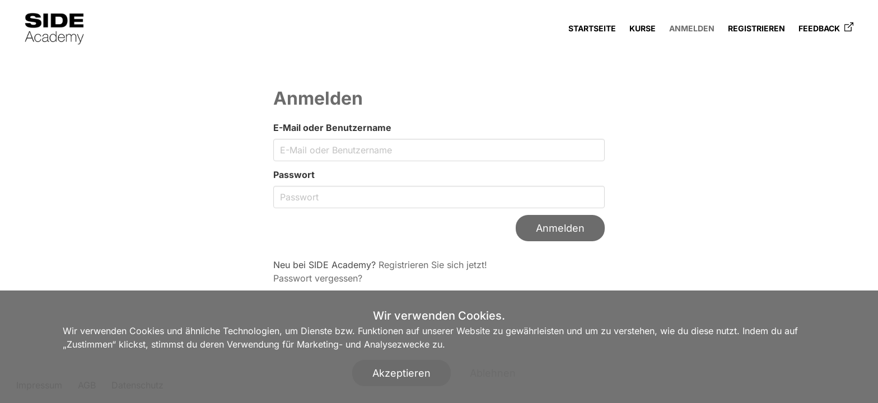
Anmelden (691, 28)
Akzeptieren (401, 373)
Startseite (592, 28)
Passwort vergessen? (317, 278)
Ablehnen (493, 373)
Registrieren (756, 28)
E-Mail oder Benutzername (332, 127)
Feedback (825, 27)
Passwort (294, 174)
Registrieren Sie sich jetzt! (433, 264)
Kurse (642, 28)
